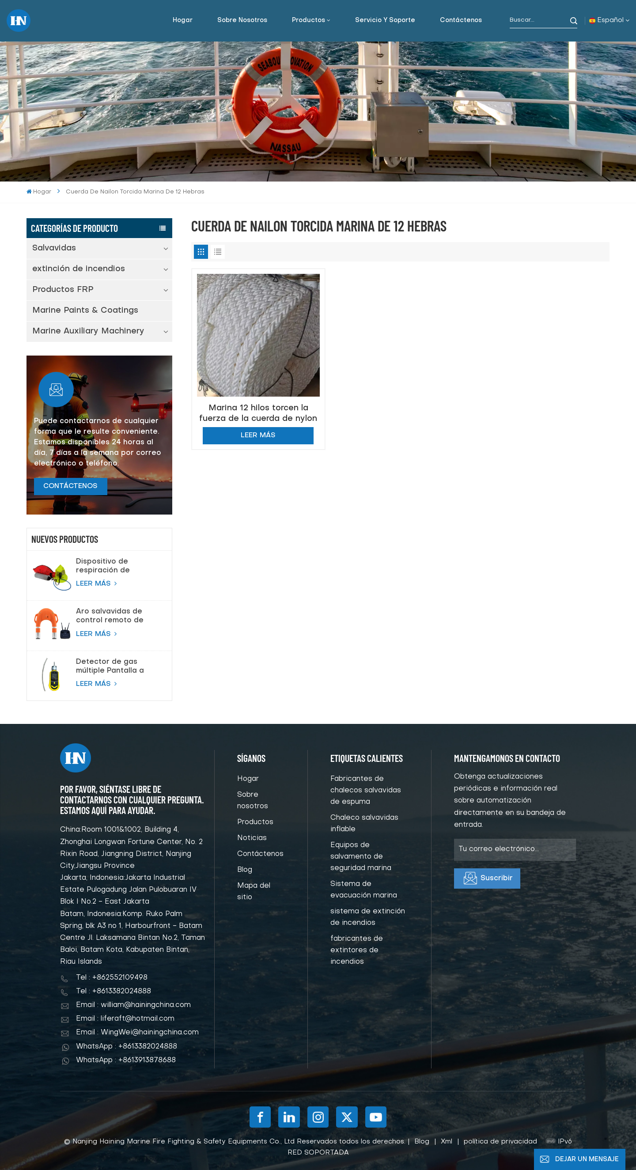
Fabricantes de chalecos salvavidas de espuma (365, 791)
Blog (244, 870)
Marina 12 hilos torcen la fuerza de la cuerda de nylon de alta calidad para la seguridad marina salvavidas (258, 414)
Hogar (183, 20)
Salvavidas (54, 248)
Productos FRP (63, 290)
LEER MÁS (96, 583)
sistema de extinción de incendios (367, 917)
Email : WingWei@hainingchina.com (137, 1032)
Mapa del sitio (253, 891)
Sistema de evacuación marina (363, 890)
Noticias (252, 838)
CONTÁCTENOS (70, 486)
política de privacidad (500, 1142)
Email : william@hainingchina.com (133, 1005)
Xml (446, 1142)
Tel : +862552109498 (112, 977)
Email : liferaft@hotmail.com (125, 1018)
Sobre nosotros (242, 20)
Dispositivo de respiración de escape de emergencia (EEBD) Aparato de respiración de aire (111, 566)
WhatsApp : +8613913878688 (126, 1060)
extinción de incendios (78, 269)
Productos (308, 20)
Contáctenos (461, 20)
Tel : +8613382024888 (113, 991)
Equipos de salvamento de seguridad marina (360, 857)
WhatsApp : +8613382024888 (126, 1046)
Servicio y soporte (385, 20)
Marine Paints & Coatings (85, 310)
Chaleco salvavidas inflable (364, 823)
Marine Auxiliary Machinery (88, 331)
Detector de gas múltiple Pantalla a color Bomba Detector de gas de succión (117, 667)
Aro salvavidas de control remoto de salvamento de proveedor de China (113, 616)
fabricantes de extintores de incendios (356, 950)
